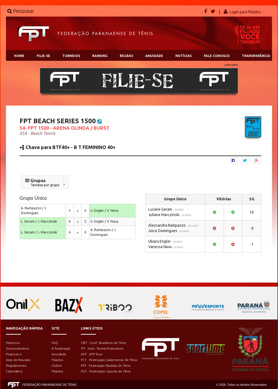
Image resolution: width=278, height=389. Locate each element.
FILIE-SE (43, 56)
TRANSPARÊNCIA (256, 56)
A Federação (61, 348)
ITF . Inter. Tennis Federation (102, 348)
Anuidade (59, 354)
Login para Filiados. (245, 12)
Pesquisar (20, 11)
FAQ (55, 342)
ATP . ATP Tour (92, 354)
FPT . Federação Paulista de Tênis (105, 365)
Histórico (13, 342)
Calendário (14, 371)
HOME (19, 56)
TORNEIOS (71, 56)
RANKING (100, 56)
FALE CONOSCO (217, 56)
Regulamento (16, 365)
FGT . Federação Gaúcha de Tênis (106, 371)
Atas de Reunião (18, 360)
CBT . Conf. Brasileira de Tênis (103, 342)
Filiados (57, 360)
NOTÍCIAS (183, 56)
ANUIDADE (154, 56)
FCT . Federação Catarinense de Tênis (109, 360)
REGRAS (126, 56)
